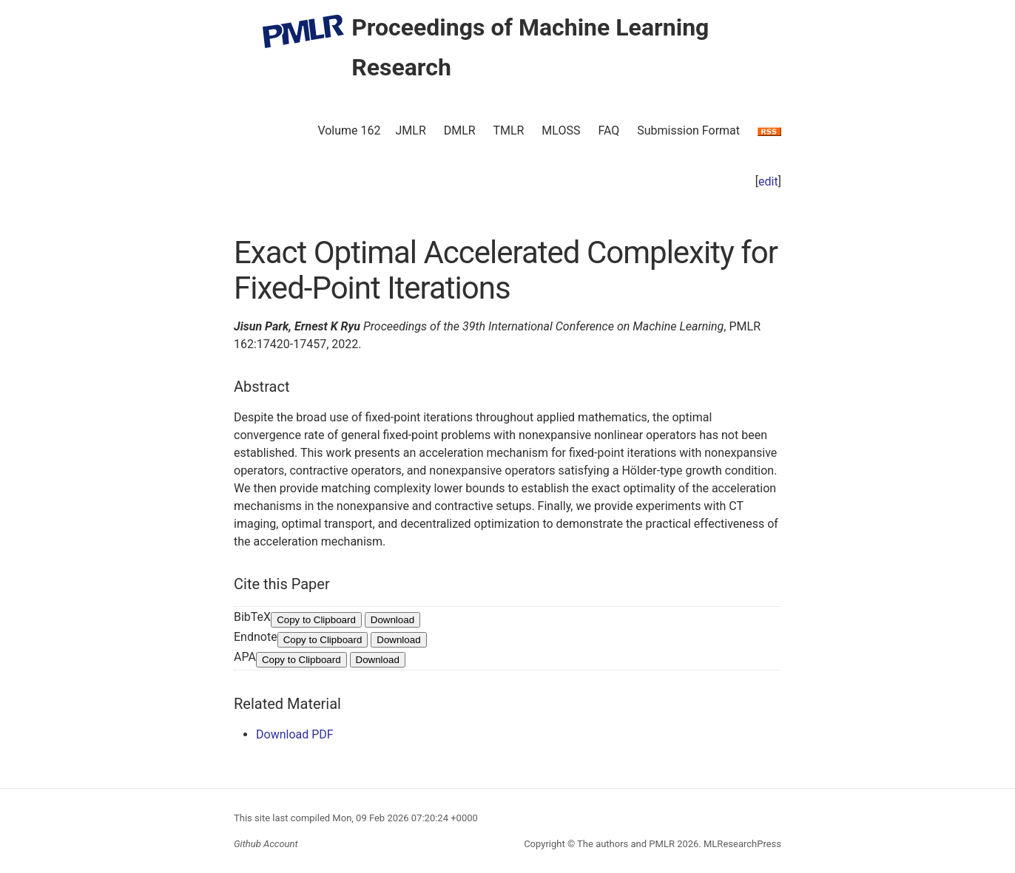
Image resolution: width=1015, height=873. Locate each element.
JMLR (411, 130)
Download (392, 619)
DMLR (460, 130)
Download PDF (295, 734)
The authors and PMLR (626, 843)
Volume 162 (348, 130)
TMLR (508, 130)
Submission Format (688, 130)
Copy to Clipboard (316, 619)
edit (768, 181)
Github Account (266, 843)
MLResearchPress (741, 843)
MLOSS (561, 130)
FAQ (608, 130)
